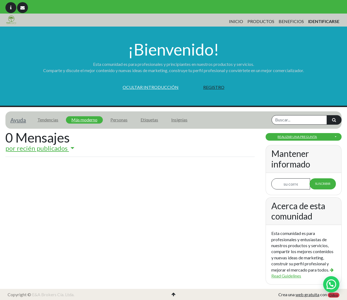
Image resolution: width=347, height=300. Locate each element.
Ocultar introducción (151, 87)
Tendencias (47, 119)
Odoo (333, 295)
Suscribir (322, 184)
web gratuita (307, 294)
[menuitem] (236, 21)
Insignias (179, 119)
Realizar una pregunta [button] (297, 137)
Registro (213, 87)
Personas (119, 119)
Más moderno (84, 119)
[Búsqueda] (334, 119)
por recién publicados (37, 148)
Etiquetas (149, 119)
